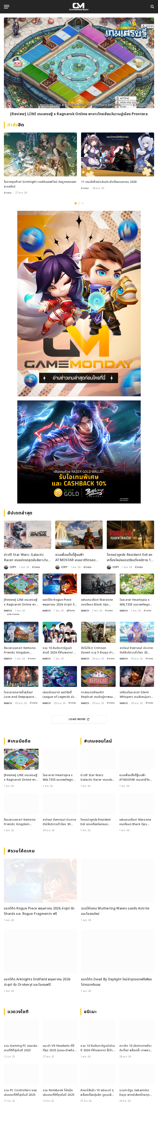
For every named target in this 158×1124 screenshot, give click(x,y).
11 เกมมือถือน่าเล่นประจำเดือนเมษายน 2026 (109, 182)
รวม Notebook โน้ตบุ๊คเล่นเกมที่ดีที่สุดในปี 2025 (58, 1092)
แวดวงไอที (18, 1011)
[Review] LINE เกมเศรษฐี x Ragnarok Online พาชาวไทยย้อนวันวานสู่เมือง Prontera (79, 114)
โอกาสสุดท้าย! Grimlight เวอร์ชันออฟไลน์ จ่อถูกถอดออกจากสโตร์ (40, 184)
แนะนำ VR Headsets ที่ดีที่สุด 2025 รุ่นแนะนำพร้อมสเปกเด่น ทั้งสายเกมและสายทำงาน (59, 1047)
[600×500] (79, 451)
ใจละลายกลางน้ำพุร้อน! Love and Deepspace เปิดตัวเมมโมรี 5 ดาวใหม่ (19, 694)
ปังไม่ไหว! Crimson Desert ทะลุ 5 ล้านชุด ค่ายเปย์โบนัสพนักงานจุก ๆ (97, 650)
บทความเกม (13, 614)
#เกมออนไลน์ (98, 740)
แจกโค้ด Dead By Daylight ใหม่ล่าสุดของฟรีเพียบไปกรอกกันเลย (116, 981)
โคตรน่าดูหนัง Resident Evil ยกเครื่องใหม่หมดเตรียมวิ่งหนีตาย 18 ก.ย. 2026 (130, 557)
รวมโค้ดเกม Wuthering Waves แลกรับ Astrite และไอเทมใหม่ (115, 911)
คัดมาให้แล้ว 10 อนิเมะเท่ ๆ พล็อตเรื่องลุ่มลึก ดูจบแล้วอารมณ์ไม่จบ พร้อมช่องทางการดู (97, 1092)
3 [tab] (82, 203)
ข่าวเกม (8, 193)
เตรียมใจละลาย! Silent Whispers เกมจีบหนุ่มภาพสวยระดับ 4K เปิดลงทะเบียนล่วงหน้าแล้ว (136, 694)
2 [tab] (79, 203)
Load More (79, 719)
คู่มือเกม (71, 610)
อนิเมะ (90, 1011)
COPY (13, 567)
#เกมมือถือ (18, 740)
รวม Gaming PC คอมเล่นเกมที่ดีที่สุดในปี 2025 (20, 1047)
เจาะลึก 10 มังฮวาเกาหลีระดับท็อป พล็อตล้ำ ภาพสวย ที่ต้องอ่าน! (135, 1047)
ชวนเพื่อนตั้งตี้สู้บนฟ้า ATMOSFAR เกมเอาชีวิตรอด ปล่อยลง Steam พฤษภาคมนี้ (75, 557)
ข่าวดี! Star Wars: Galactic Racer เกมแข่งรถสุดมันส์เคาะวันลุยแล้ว (26, 557)
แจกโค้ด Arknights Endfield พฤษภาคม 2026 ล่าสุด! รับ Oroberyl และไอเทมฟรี (37, 981)
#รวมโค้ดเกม (21, 850)
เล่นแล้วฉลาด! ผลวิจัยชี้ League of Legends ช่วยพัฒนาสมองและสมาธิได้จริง (59, 694)
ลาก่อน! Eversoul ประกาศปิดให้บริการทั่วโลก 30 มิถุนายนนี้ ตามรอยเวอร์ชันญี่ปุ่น (136, 650)
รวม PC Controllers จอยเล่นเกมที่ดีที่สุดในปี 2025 (20, 1092)
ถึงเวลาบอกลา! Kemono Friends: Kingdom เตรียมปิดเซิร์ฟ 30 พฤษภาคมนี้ (20, 650)
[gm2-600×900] (79, 303)
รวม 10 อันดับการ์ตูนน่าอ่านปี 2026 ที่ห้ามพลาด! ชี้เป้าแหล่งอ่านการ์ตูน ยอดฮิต (59, 650)
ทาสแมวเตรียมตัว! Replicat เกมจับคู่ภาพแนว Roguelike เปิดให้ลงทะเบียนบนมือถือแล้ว (97, 694)
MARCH (8, 610)
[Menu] (6, 6)
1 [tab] (75, 203)
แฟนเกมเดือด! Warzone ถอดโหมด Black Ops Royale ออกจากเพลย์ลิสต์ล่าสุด (98, 602)
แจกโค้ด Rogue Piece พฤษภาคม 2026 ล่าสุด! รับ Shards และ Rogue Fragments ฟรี (60, 602)
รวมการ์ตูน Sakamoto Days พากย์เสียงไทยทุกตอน (134, 1092)
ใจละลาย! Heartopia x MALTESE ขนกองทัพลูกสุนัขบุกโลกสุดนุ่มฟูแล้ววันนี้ (137, 602)
